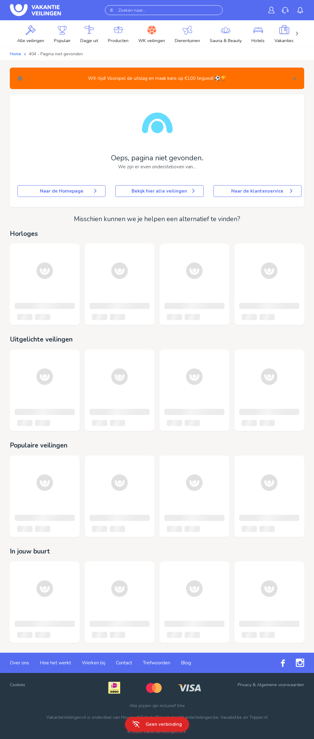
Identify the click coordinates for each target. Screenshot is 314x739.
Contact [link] (124, 662)
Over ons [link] (19, 662)
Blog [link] (186, 662)
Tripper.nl (258, 717)
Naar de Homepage (69, 191)
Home (15, 54)
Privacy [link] (244, 685)
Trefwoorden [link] (156, 662)
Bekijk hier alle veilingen (164, 191)
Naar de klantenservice (262, 191)
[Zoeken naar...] (164, 10)
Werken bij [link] (93, 662)
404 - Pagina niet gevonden (56, 54)
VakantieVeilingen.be (197, 717)
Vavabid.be (231, 717)
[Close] (20, 78)
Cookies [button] (17, 685)
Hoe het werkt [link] (55, 662)
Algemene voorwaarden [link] (280, 685)
